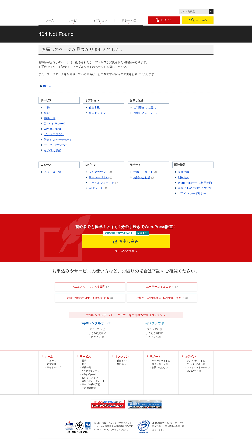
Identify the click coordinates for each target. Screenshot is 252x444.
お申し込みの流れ (124, 251)
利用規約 (183, 177)
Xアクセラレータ (55, 123)
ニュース (51, 360)
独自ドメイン (97, 112)
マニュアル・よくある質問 (90, 286)
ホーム (50, 20)
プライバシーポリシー (192, 193)
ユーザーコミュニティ (162, 286)
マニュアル (97, 329)
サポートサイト (143, 171)
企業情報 (183, 171)
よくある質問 (98, 333)
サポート (128, 20)
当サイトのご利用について (195, 188)
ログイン (164, 20)
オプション (100, 20)
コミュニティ (160, 364)
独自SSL (94, 107)
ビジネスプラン (54, 134)
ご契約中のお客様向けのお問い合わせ (162, 298)
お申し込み (198, 20)
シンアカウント (98, 171)
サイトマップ (54, 367)
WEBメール (96, 188)
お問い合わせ (141, 177)
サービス (73, 20)
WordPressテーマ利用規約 (195, 182)
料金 (47, 112)
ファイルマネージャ (101, 182)
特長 (47, 107)
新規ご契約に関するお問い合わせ (90, 298)
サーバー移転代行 (55, 145)
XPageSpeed (52, 128)
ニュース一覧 (52, 171)
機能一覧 (49, 118)
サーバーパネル (98, 177)
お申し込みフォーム (146, 112)
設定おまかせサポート (58, 139)
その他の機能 (52, 150)
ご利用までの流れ (144, 107)
